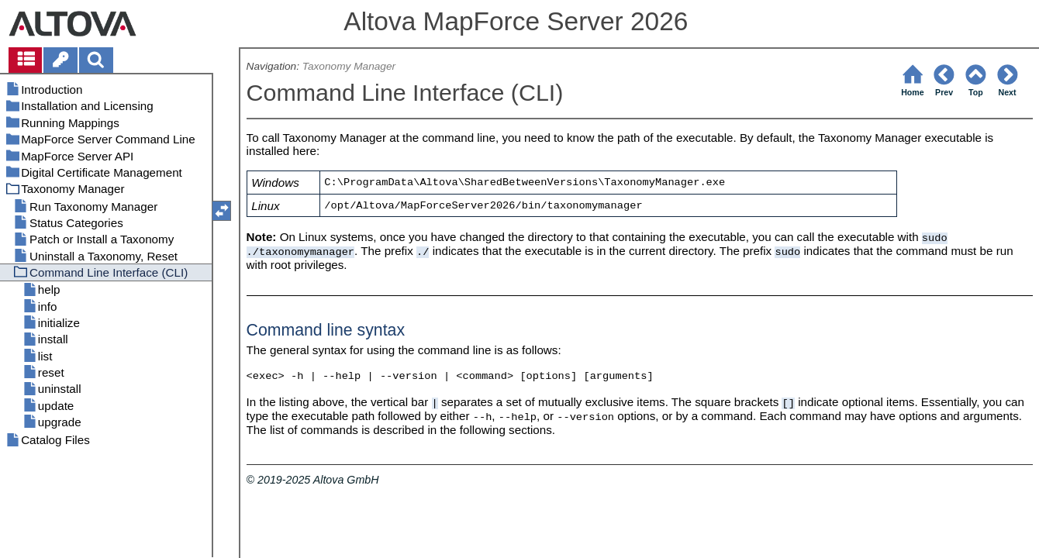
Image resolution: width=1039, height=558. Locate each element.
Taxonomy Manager (348, 66)
